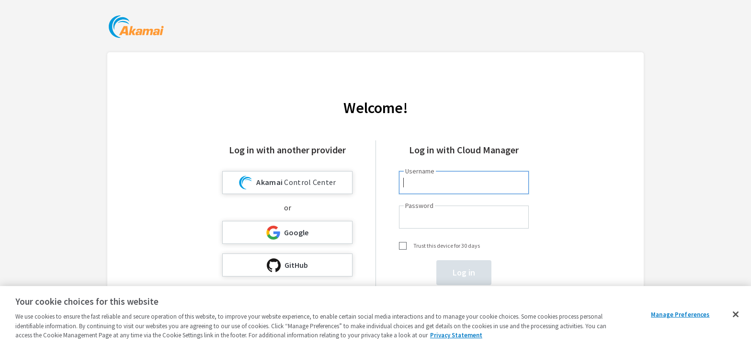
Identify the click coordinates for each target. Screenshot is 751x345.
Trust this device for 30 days (446, 245)
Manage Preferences (680, 314)
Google (287, 233)
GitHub (287, 265)
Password (419, 205)
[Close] (735, 314)
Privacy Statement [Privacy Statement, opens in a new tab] (456, 335)
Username (419, 171)
